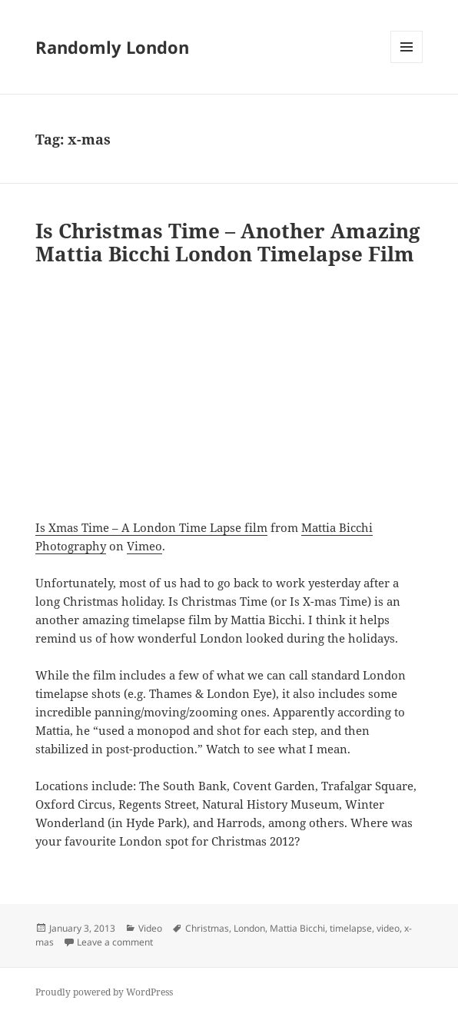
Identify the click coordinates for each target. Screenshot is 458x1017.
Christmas (207, 928)
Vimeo (144, 545)
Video (150, 928)
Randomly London (112, 46)
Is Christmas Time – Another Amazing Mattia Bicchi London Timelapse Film (227, 242)
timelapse (351, 928)
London (249, 928)
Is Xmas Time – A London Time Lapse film (151, 527)
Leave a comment (115, 942)
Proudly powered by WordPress (104, 992)
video (388, 928)
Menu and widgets (407, 62)
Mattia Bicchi (297, 928)
